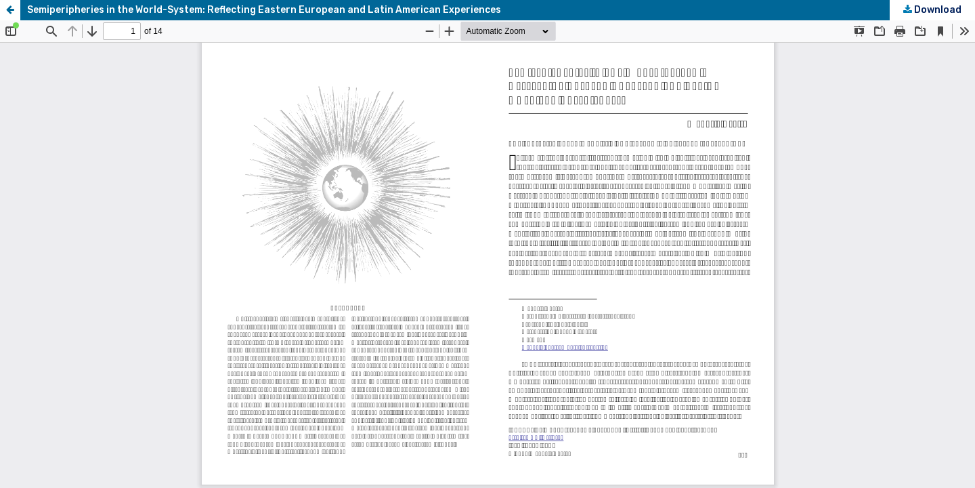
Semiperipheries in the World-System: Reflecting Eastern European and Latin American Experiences (264, 10)
